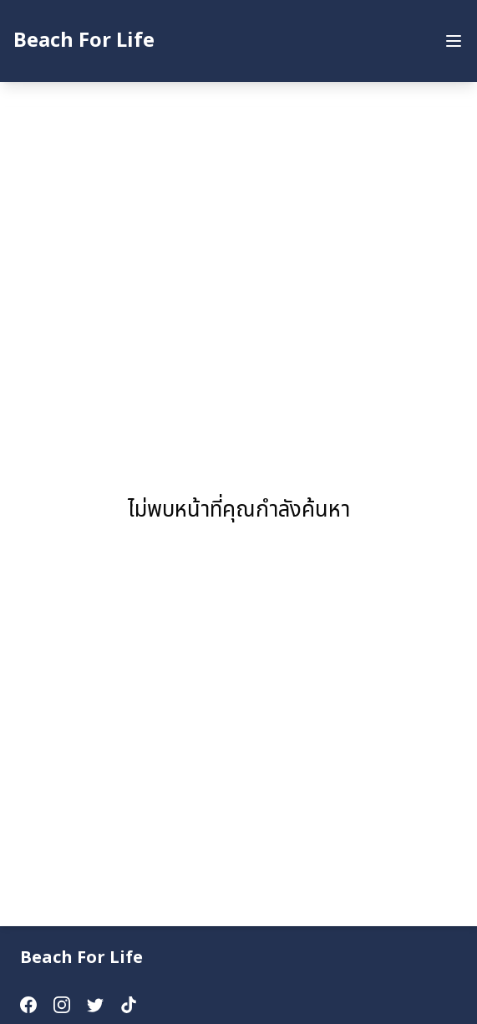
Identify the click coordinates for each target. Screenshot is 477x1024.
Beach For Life (84, 41)
